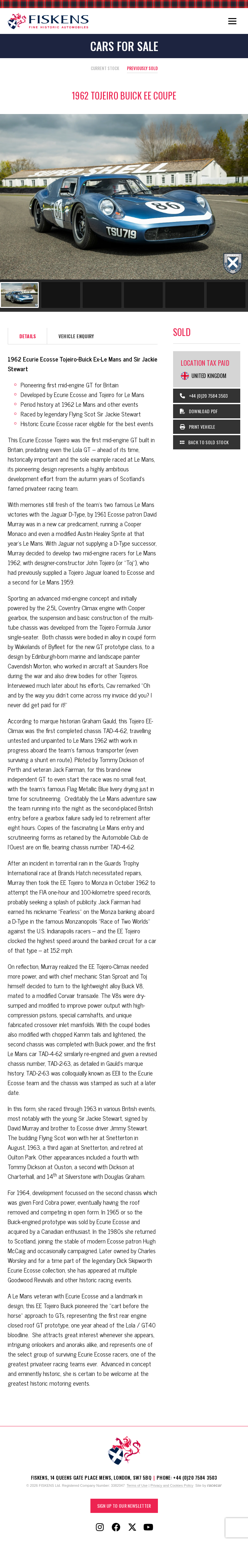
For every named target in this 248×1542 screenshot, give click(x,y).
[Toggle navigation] (232, 21)
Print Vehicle (197, 426)
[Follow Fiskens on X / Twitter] (132, 1527)
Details (27, 336)
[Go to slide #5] (184, 295)
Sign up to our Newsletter (124, 1505)
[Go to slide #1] (19, 295)
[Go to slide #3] (102, 295)
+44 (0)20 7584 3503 (204, 395)
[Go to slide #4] (143, 295)
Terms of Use (137, 1485)
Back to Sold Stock (204, 442)
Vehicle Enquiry (76, 336)
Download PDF (199, 411)
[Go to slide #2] (60, 295)
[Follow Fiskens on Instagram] (100, 1527)
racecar (214, 1485)
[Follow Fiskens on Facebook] (116, 1527)
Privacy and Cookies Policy (171, 1485)
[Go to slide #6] (226, 295)
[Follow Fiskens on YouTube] (148, 1527)
